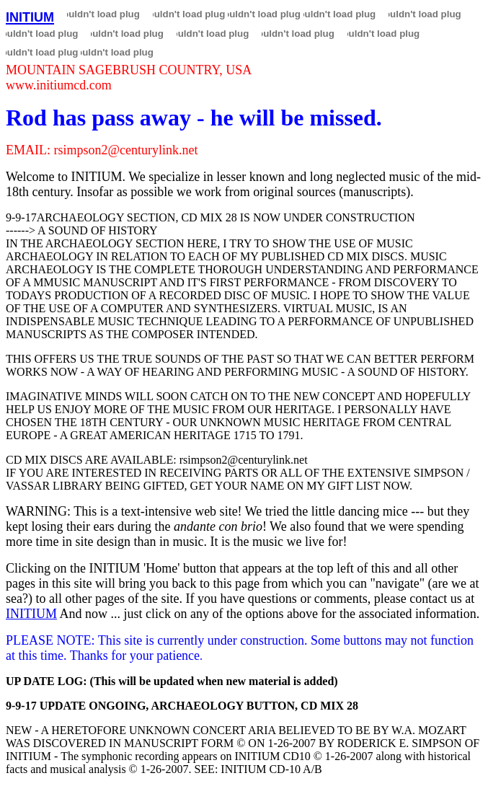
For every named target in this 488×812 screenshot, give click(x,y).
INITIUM (31, 613)
